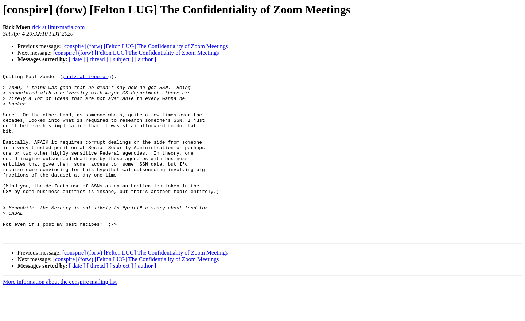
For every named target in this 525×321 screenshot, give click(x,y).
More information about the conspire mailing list (60, 315)
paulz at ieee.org (87, 77)
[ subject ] (121, 59)
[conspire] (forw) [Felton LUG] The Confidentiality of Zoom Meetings (145, 46)
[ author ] (145, 59)
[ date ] (77, 59)
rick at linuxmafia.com (58, 27)
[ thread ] (97, 59)
